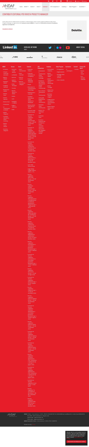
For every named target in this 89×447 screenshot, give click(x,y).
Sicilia (13, 109)
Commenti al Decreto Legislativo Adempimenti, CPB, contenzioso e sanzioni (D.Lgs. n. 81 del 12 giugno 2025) (32, 372)
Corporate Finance (30, 70)
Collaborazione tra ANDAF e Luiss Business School (51, 102)
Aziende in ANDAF (5, 82)
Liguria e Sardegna (14, 80)
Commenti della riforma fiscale (31, 111)
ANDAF (25, 49)
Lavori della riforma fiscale (31, 165)
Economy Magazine (5, 129)
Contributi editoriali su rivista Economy (6, 119)
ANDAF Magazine (5, 113)
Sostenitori (68, 67)
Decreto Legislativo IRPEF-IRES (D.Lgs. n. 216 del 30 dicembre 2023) (32, 178)
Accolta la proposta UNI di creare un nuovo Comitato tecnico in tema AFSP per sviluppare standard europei (41, 126)
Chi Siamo (5, 69)
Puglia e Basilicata (14, 106)
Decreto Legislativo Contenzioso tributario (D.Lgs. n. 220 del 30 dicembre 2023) (32, 225)
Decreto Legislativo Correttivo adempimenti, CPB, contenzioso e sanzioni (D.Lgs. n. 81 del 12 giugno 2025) (32, 359)
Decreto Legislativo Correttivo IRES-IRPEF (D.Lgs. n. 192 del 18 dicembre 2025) (32, 402)
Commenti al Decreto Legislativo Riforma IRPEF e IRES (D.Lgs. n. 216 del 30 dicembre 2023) (32, 158)
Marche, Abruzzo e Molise (14, 92)
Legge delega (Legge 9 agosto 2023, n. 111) (32, 170)
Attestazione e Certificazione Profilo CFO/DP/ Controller (41, 74)
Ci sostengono (69, 70)
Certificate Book (41, 116)
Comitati (29, 67)
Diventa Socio (5, 94)
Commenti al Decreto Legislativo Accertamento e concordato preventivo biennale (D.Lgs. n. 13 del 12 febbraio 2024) (32, 260)
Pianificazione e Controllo (31, 93)
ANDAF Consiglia (49, 86)
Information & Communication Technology (32, 88)
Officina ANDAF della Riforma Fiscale (31, 106)
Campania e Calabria (14, 102)
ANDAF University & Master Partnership (50, 81)
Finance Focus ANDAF (5, 125)
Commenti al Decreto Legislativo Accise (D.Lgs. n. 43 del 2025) (32, 383)
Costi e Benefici (60, 80)
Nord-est (14, 77)
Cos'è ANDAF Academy (50, 70)
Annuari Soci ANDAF (6, 90)
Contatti (69, 1)
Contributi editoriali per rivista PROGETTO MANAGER (31, 99)
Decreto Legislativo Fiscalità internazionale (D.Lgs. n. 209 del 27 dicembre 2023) (32, 189)
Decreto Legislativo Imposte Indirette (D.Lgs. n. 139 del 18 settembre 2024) (32, 299)
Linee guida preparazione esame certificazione (41, 100)
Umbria (13, 96)
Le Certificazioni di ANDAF (6, 108)
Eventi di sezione (21, 78)
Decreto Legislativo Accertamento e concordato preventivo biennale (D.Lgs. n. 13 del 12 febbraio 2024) (32, 247)
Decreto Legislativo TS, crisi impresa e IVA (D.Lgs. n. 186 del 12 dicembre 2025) (32, 392)
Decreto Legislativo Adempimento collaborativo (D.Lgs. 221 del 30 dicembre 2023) (32, 235)
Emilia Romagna (14, 84)
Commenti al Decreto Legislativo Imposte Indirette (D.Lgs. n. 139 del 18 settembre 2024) (32, 336)
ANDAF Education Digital (49, 75)
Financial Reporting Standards (30, 80)
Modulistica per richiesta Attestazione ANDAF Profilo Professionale (41, 84)
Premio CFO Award (82, 67)
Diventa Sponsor (5, 98)
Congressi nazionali (5, 86)
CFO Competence (41, 67)
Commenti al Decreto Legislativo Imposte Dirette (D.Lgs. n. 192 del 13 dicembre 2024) (32, 347)
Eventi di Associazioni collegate (22, 83)
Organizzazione (60, 72)
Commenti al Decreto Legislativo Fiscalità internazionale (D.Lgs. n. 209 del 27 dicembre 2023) (32, 120)
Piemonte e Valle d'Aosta (14, 71)
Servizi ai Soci (6, 101)
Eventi (19, 67)
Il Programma (60, 69)
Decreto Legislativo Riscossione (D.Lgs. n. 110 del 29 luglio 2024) (32, 271)
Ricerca (84, 1)
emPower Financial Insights (49, 95)
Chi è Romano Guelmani (83, 78)
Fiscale (29, 84)
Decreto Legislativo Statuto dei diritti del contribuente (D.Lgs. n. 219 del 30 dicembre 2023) (32, 214)
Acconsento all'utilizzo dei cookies (76, 441)
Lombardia (14, 75)
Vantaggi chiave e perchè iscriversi (60, 76)
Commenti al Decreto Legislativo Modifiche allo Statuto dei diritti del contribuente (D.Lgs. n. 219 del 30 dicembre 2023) (32, 133)
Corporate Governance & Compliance (31, 75)
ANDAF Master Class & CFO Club (51, 108)
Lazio (13, 99)
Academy (49, 67)
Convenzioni (6, 104)
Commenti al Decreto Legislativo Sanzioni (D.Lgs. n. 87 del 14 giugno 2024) (32, 281)
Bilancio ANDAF (5, 78)
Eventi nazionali (21, 74)
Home (21, 6)
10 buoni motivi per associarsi (5, 73)
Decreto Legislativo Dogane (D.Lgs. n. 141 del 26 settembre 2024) (32, 290)
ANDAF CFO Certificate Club (41, 112)
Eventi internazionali (22, 70)
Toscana (14, 88)
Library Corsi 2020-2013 (50, 90)
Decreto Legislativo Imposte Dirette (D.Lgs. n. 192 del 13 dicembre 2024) (32, 325)
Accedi (77, 1)
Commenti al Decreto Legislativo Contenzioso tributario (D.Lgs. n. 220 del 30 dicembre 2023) (32, 146)
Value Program (59, 67)
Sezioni (12, 67)
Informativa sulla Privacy (74, 437)
